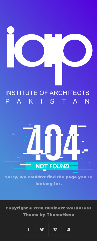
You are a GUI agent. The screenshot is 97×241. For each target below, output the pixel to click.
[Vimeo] (55, 229)
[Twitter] (42, 229)
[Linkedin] (68, 229)
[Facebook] (28, 229)
